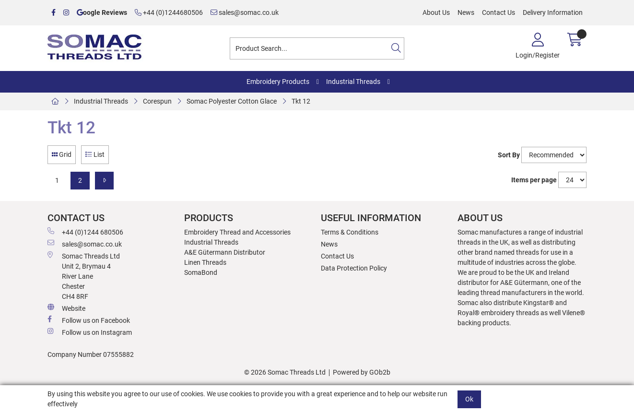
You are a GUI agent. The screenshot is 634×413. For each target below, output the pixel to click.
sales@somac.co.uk (245, 12)
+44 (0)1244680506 (169, 12)
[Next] (104, 180)
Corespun (157, 101)
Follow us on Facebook (88, 320)
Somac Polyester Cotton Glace (232, 101)
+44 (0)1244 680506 (85, 231)
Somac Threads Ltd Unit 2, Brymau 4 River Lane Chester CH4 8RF (83, 275)
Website (66, 308)
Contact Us (498, 12)
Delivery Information (553, 12)
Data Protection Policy (354, 268)
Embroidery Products (278, 81)
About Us (436, 12)
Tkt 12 (301, 101)
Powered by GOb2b (361, 372)
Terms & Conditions (349, 232)
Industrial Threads (353, 81)
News (466, 12)
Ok (469, 399)
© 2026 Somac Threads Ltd (285, 372)
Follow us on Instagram (89, 332)
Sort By (509, 155)
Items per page (534, 180)
